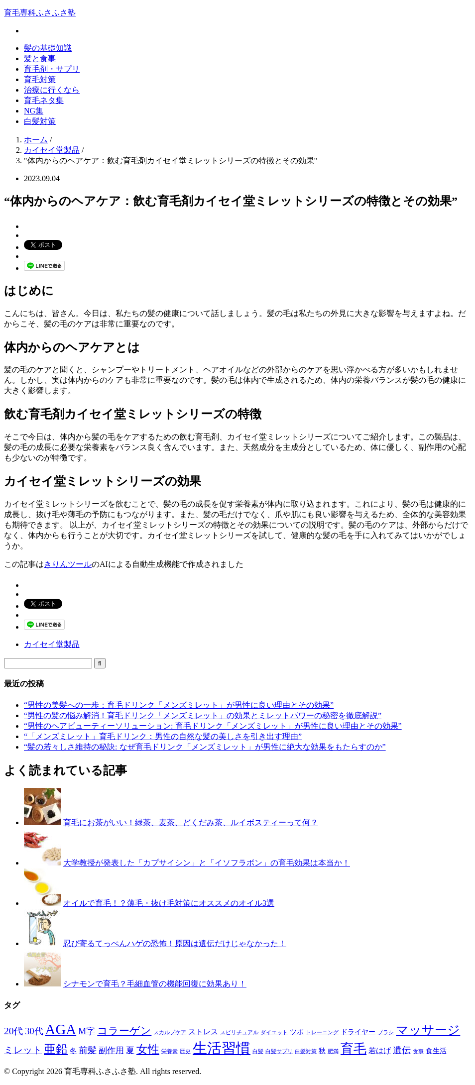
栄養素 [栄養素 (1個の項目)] (169, 1051)
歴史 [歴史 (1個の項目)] (185, 1051)
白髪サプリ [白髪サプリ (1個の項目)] (279, 1051)
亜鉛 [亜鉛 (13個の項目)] (56, 1049)
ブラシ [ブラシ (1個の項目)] (385, 1032)
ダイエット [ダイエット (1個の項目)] (274, 1032)
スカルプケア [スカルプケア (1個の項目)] (169, 1032)
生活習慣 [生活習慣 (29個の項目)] (221, 1048)
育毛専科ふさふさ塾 (40, 12)
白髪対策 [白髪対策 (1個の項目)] (306, 1051)
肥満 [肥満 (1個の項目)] (333, 1051)
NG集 (33, 111)
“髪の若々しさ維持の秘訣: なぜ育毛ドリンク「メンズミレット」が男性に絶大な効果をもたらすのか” (205, 747)
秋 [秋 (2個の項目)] (322, 1051)
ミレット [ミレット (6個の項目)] (23, 1050)
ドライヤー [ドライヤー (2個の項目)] (358, 1032)
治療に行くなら (52, 90)
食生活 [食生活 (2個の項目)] (436, 1051)
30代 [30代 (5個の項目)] (34, 1031)
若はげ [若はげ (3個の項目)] (379, 1050)
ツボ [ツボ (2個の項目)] (297, 1032)
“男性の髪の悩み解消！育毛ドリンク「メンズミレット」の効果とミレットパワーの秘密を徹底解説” (202, 715)
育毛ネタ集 (44, 100)
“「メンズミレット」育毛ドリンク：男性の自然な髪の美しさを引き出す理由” (163, 736)
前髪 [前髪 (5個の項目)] (88, 1050)
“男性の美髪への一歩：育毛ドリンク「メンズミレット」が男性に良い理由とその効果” (179, 705)
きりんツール (68, 564)
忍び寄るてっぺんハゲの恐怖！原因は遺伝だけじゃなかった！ (174, 943)
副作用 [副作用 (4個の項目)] (111, 1050)
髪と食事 (40, 58)
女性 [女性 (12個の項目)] (147, 1049)
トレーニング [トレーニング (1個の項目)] (322, 1032)
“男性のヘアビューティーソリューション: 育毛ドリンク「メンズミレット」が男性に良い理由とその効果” (213, 726)
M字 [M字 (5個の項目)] (86, 1031)
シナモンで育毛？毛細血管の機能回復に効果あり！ (154, 983)
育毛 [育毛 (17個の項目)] (353, 1049)
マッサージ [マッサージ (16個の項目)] (428, 1030)
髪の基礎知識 (48, 48)
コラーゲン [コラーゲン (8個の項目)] (124, 1031)
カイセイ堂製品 (52, 644)
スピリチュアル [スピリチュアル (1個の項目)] (239, 1032)
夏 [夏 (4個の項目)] (130, 1050)
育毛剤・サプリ (52, 69)
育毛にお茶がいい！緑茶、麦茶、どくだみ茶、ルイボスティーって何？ (190, 822)
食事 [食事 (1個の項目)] (418, 1051)
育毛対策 (40, 79)
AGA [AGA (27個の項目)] (61, 1029)
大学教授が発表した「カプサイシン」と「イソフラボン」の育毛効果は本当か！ (206, 863)
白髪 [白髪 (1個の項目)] (257, 1051)
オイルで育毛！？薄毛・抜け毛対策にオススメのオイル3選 (168, 903)
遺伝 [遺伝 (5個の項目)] (402, 1050)
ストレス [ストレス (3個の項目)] (203, 1031)
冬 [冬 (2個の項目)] (73, 1051)
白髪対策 (40, 121)
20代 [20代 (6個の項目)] (13, 1031)
